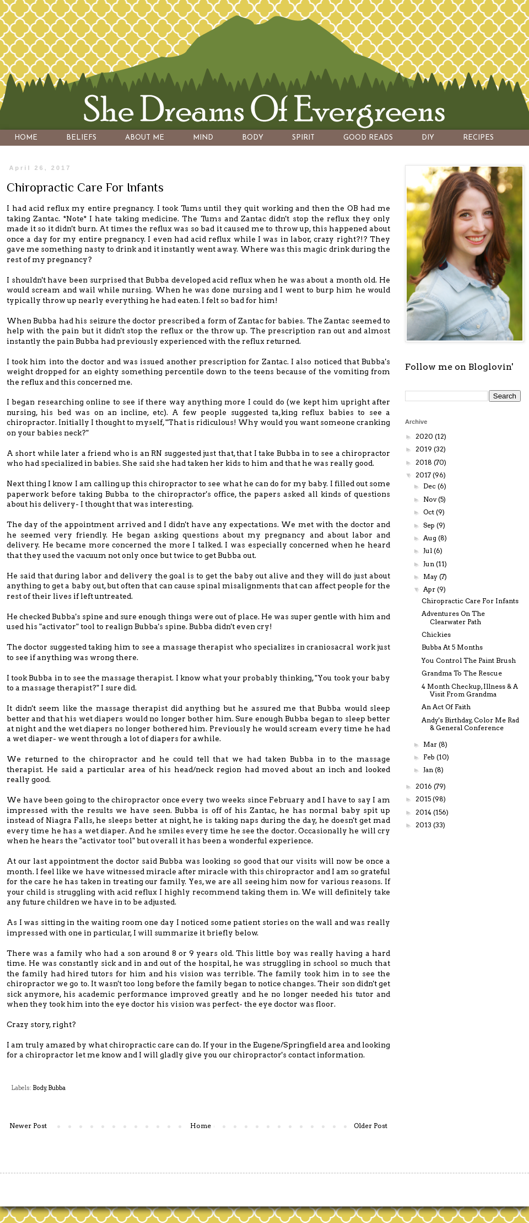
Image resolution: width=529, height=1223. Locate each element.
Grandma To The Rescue (462, 673)
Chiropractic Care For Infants (470, 601)
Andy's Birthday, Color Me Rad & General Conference (470, 724)
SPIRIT (303, 137)
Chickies (436, 634)
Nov (430, 499)
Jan (429, 769)
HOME (25, 137)
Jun (429, 564)
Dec (430, 486)
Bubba (57, 1088)
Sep (429, 525)
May (431, 576)
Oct (429, 512)
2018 (424, 462)
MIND (203, 137)
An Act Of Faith (446, 707)
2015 (424, 799)
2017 (424, 475)
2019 (424, 449)
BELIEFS (81, 137)
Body (39, 1088)
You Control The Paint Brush (469, 660)
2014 (424, 812)
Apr (430, 589)
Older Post (370, 1125)
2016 (424, 786)
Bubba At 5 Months (452, 647)
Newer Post (28, 1125)
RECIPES (478, 137)
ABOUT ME (144, 137)
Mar (431, 744)
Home (200, 1125)
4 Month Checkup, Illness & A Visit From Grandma (470, 690)
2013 (424, 825)
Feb (429, 757)
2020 (425, 436)
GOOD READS (368, 137)
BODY (252, 137)
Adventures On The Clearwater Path (453, 617)
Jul (428, 550)
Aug (430, 538)
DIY (428, 137)
